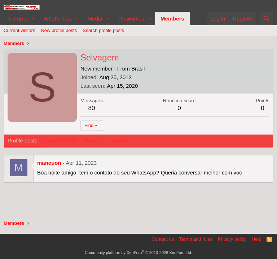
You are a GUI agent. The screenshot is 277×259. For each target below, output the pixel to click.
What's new (57, 18)
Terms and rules (195, 239)
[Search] (266, 18)
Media (95, 18)
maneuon (49, 163)
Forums (18, 18)
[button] (33, 18)
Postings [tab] (94, 140)
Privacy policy (232, 239)
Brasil (138, 68)
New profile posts (59, 30)
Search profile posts (103, 30)
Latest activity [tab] (61, 140)
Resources (131, 18)
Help (256, 239)
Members (172, 18)
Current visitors (19, 30)
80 (91, 108)
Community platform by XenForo (138, 252)
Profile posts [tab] (23, 140)
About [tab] (120, 140)
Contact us (162, 239)
